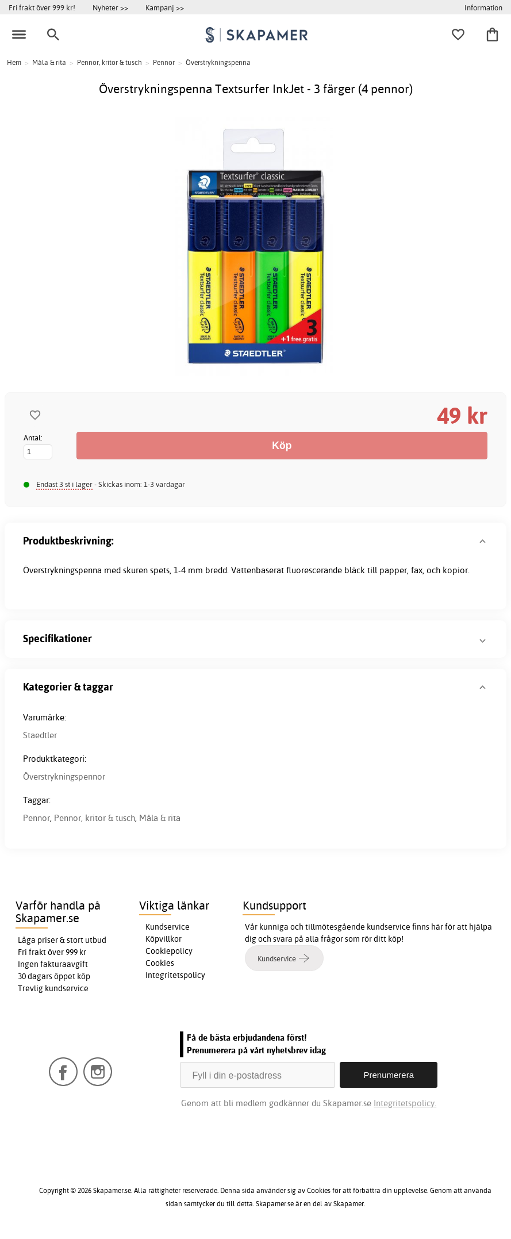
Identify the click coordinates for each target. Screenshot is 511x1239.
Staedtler (40, 735)
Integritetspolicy (175, 975)
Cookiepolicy (169, 951)
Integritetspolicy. (405, 1103)
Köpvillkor (163, 939)
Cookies (159, 963)
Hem (14, 62)
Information (483, 7)
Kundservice (167, 927)
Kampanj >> (164, 7)
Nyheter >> (110, 7)
